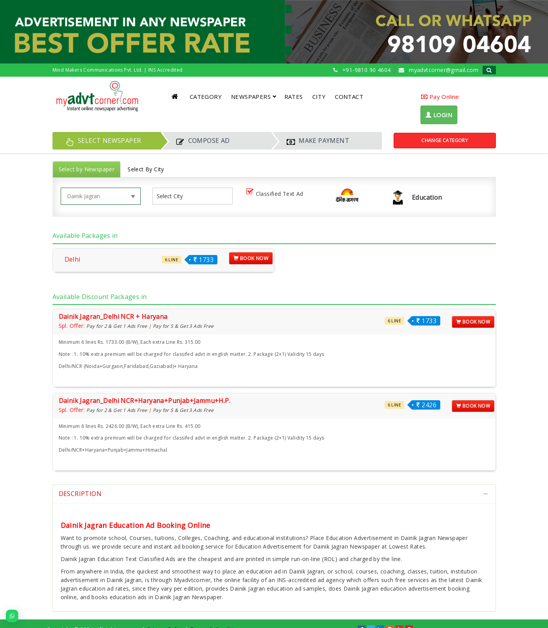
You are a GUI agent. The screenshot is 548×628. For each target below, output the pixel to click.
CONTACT (349, 96)
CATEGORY (206, 96)
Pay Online (440, 96)
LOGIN (438, 115)
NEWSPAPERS (254, 96)
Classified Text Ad (276, 194)
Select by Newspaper (87, 169)
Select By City (146, 169)
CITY (319, 96)
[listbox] (173, 196)
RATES (293, 96)
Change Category (444, 140)
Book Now (250, 258)
